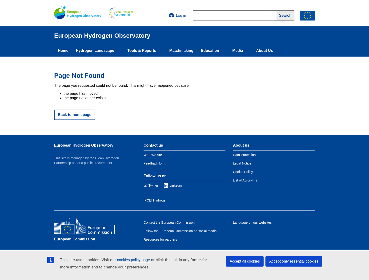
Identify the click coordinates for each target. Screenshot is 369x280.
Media (237, 51)
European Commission (74, 239)
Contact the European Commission (169, 222)
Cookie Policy (243, 172)
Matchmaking (181, 51)
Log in (177, 15)
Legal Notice (242, 163)
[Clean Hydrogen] (121, 13)
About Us (264, 51)
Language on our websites (252, 222)
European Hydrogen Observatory (83, 145)
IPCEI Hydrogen (155, 200)
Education (210, 51)
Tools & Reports (141, 51)
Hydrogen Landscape (95, 51)
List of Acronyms (245, 180)
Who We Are (153, 155)
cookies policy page (133, 260)
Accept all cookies (245, 261)
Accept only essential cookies (293, 261)
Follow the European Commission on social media (180, 231)
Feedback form (154, 163)
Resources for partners (160, 239)
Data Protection (244, 155)
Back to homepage (74, 115)
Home (63, 51)
